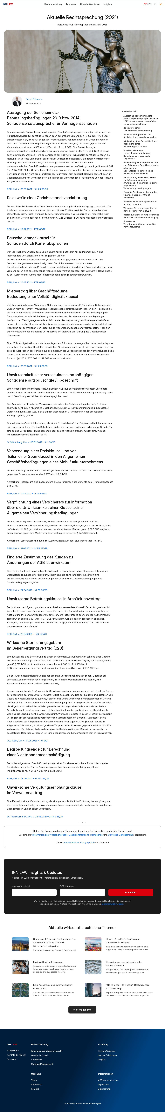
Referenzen (36, 1084)
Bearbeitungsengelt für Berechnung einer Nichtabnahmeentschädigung (141, 216)
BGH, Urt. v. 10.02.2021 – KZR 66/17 (26, 229)
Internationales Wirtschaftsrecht (49, 834)
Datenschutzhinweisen (112, 904)
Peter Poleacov (34, 99)
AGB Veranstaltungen (108, 1080)
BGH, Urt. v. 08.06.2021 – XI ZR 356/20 (28, 778)
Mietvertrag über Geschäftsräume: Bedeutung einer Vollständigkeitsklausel (140, 144)
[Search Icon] (155, 4)
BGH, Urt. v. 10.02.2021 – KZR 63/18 (26, 282)
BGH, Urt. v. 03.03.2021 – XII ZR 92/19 (27, 366)
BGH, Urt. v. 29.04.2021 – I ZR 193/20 (27, 634)
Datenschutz (104, 1089)
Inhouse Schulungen (107, 1055)
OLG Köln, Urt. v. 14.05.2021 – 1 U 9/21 (27, 740)
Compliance (96, 834)
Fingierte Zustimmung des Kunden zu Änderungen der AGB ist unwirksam (140, 195)
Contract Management (120, 834)
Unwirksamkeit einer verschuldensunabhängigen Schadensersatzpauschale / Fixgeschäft (137, 154)
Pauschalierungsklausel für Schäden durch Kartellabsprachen (140, 136)
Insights (102, 1059)
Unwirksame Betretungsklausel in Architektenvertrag (140, 203)
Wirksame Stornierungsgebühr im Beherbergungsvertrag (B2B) (139, 209)
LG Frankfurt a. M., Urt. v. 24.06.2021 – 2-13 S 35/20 (35, 816)
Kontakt (35, 1089)
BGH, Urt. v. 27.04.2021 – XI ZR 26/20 (27, 590)
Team (34, 1080)
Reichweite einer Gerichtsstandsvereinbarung (137, 129)
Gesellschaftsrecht (79, 834)
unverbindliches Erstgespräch (79, 842)
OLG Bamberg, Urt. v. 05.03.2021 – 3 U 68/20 (31, 442)
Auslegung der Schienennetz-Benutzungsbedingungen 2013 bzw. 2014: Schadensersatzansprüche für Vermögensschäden (141, 120)
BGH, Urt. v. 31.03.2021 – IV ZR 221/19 (27, 548)
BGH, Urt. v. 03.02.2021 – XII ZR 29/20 (27, 189)
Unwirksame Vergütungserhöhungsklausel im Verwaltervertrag (139, 224)
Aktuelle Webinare (106, 1051)
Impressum (103, 1084)
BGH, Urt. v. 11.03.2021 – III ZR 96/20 (26, 493)
